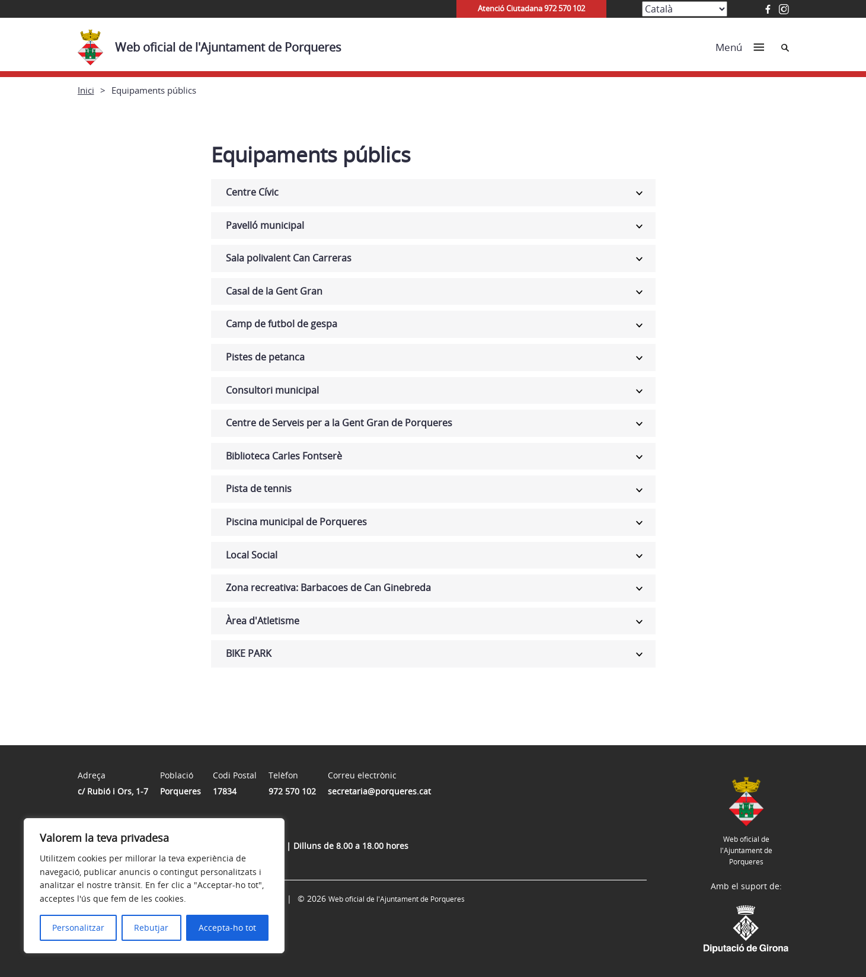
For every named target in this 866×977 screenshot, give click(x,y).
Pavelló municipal (265, 225)
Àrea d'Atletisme (262, 620)
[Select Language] (684, 9)
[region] (154, 885)
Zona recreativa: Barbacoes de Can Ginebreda (328, 587)
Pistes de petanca (265, 356)
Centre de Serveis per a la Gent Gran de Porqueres (339, 422)
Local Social (251, 554)
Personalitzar (78, 927)
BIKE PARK (248, 653)
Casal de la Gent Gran (274, 291)
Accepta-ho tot (227, 927)
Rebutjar (151, 927)
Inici (86, 90)
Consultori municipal (272, 390)
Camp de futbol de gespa (281, 323)
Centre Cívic (252, 192)
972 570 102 (292, 791)
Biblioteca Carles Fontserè (284, 455)
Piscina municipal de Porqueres (296, 521)
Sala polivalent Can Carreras (288, 257)
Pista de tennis (259, 488)
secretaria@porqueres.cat (379, 791)
